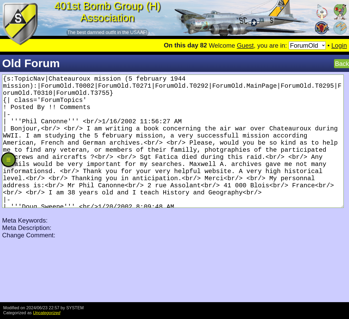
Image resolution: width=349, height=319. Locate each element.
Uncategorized (47, 312)
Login (339, 45)
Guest (245, 45)
